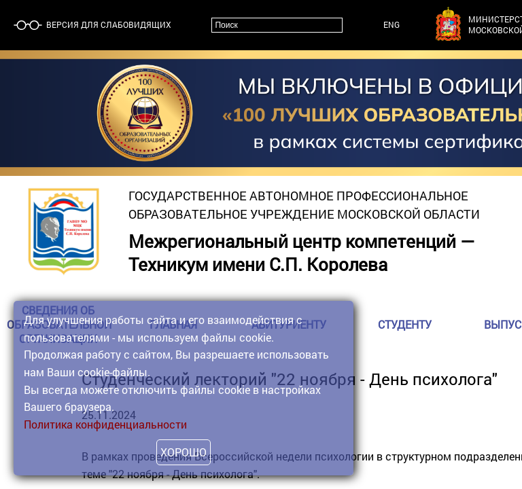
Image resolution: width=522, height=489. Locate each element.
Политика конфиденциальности (105, 424)
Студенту (405, 324)
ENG (391, 25)
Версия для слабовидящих (107, 25)
